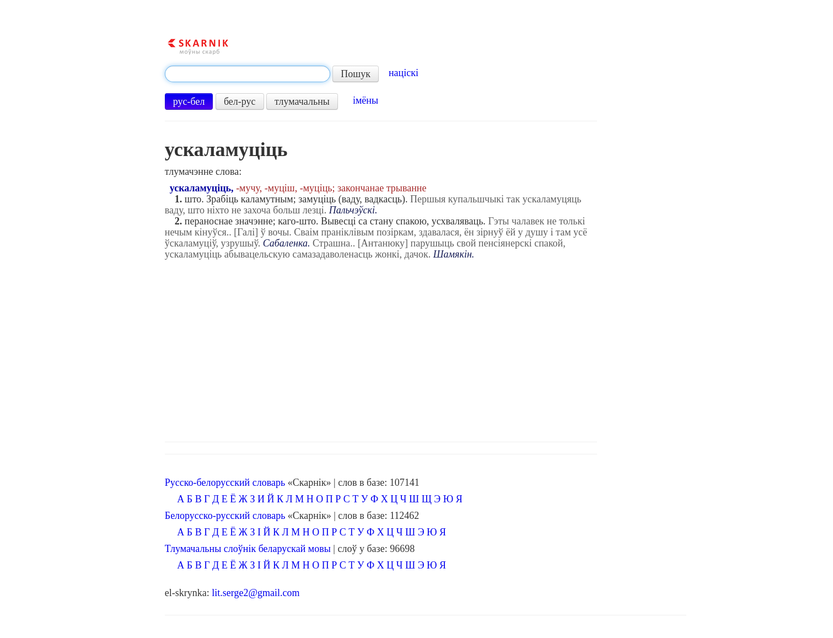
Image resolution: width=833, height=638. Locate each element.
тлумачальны (302, 101)
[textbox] (247, 74)
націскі (403, 72)
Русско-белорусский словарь (225, 482)
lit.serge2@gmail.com (255, 592)
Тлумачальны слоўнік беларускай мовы (248, 548)
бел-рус (240, 101)
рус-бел (189, 101)
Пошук (355, 73)
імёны (365, 100)
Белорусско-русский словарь (225, 515)
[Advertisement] (425, 348)
